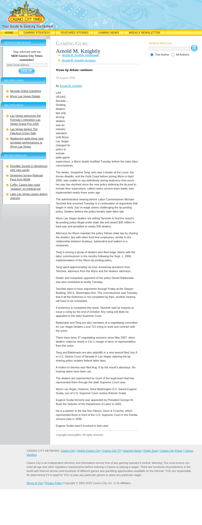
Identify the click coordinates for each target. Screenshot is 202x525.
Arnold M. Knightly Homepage (80, 55)
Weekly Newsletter (144, 32)
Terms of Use (35, 483)
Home (9, 32)
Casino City (68, 450)
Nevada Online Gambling (25, 90)
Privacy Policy (53, 483)
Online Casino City (88, 450)
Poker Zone (150, 450)
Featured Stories (74, 32)
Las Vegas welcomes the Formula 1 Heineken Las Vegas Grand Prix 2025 (25, 119)
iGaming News (132, 450)
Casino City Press (171, 450)
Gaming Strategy (36, 32)
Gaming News (108, 32)
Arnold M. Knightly (71, 85)
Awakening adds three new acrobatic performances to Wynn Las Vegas (26, 142)
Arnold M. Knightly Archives (79, 60)
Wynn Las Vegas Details (25, 96)
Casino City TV (112, 450)
